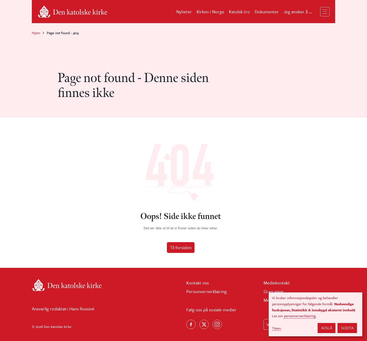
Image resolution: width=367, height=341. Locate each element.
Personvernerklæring (206, 291)
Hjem (36, 32)
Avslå (326, 328)
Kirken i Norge (210, 11)
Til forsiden (180, 247)
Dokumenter (267, 11)
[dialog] (315, 314)
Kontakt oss (197, 283)
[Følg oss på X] (204, 324)
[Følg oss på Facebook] (191, 324)
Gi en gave (273, 291)
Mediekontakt (277, 283)
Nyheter (184, 11)
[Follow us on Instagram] (217, 324)
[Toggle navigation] (325, 11)
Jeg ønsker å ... (298, 11)
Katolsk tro (239, 11)
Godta (347, 328)
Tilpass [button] (276, 328)
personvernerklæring (300, 315)
